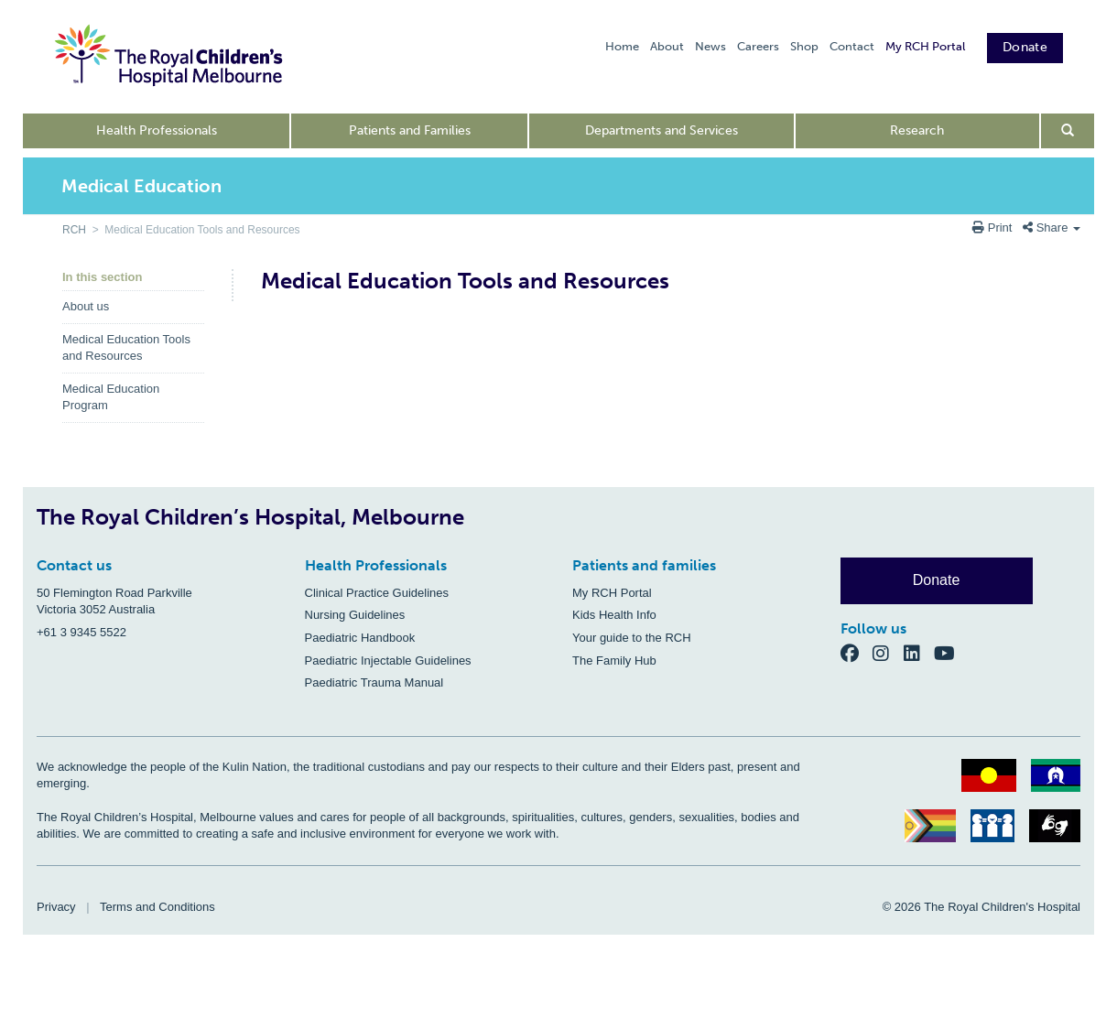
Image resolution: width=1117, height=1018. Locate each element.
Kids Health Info (614, 615)
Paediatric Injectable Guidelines (388, 660)
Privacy (56, 907)
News (710, 46)
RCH (74, 229)
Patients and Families (410, 130)
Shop (804, 46)
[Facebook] (856, 652)
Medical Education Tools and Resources (126, 347)
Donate (1025, 47)
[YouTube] (950, 652)
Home (622, 46)
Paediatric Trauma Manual (374, 682)
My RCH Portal (925, 46)
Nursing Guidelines (355, 615)
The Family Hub (614, 660)
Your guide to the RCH (631, 637)
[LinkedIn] (919, 652)
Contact (852, 46)
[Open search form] (1068, 131)
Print (993, 227)
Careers (758, 46)
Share (1051, 227)
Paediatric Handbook (360, 637)
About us (85, 306)
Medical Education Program (110, 397)
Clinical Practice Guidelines (377, 593)
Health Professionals (156, 130)
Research (917, 130)
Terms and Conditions (157, 907)
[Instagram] (888, 652)
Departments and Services (661, 130)
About (667, 46)
